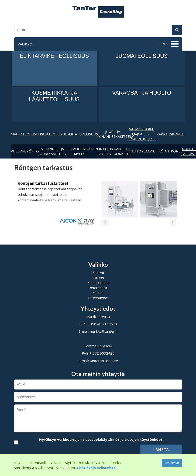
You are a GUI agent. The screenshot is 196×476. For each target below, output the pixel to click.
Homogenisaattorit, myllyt (81, 151)
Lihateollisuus (83, 134)
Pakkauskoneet (171, 134)
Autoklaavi (142, 151)
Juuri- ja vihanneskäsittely (112, 134)
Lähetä (161, 449)
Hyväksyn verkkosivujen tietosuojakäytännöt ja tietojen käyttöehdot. (101, 439)
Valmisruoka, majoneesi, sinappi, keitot (141, 134)
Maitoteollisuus (25, 134)
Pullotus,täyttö (104, 151)
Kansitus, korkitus (122, 151)
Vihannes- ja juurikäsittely (53, 151)
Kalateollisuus (54, 134)
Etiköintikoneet (167, 151)
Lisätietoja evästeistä (96, 467)
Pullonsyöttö (25, 151)
